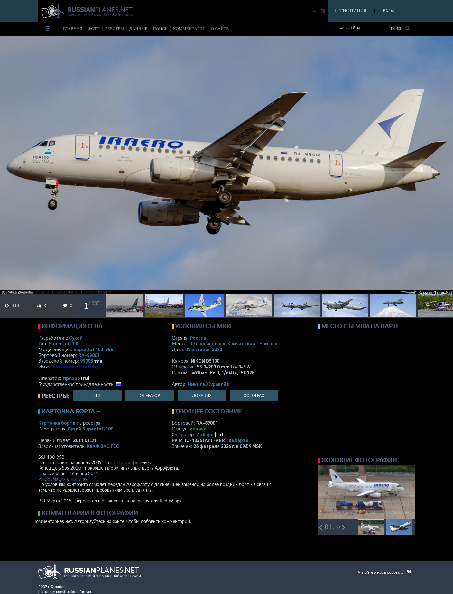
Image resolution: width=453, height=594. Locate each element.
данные (138, 28)
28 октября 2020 (203, 349)
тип (98, 361)
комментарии (189, 28)
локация (202, 395)
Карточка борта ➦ (71, 411)
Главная (72, 28)
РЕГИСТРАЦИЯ (350, 10)
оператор (150, 395)
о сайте (220, 28)
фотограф (254, 395)
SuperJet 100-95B (93, 349)
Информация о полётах (63, 479)
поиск (160, 28)
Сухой (76, 338)
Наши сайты (348, 28)
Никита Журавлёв (208, 384)
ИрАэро (71, 378)
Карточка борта (56, 423)
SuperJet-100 (64, 343)
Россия (198, 338)
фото (94, 28)
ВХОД (388, 10)
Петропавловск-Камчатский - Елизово (247, 343)
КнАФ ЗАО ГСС (103, 446)
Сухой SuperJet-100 (90, 428)
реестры (114, 28)
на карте (239, 440)
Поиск (400, 28)
